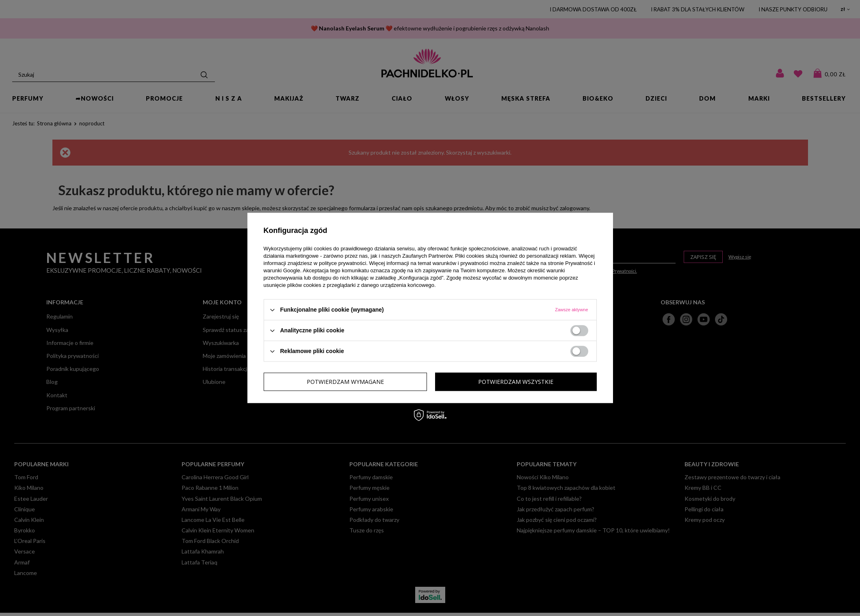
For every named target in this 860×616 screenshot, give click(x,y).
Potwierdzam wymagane (345, 382)
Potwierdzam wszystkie (515, 382)
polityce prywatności (342, 263)
